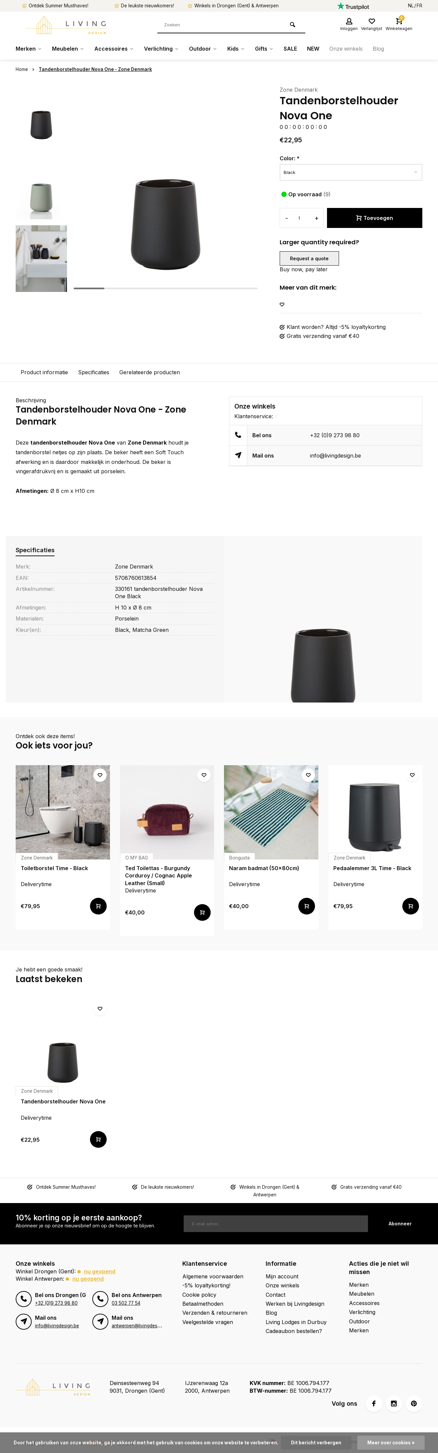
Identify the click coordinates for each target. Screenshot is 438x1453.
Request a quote (309, 258)
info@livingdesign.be (335, 455)
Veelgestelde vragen (207, 1314)
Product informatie (44, 372)
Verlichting (161, 49)
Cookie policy (199, 1287)
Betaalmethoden (202, 1296)
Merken (29, 49)
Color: (290, 158)
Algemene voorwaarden (212, 1268)
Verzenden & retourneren (214, 1305)
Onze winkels (346, 49)
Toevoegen (374, 218)
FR (419, 5)
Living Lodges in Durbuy (296, 1314)
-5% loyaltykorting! (206, 1278)
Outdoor (203, 49)
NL (411, 5)
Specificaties (93, 372)
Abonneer (400, 1216)
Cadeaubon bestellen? (294, 1323)
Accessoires (114, 49)
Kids (236, 49)
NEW (313, 49)
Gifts (264, 49)
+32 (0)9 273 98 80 (335, 435)
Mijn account (282, 1268)
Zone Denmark (299, 89)
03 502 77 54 (126, 1295)
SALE (290, 49)
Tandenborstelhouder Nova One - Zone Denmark (95, 69)
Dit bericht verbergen (316, 1442)
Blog (378, 49)
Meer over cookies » (391, 1442)
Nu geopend (99, 1263)
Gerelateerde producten (149, 372)
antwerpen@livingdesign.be (141, 1318)
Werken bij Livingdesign (295, 1296)
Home (26, 69)
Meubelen (68, 49)
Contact (275, 1287)
